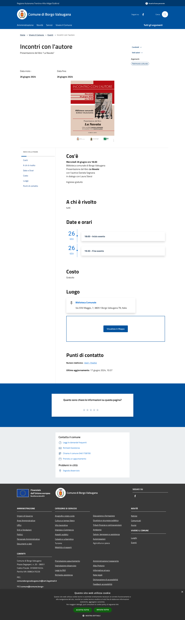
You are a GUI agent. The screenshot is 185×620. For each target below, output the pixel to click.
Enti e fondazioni (24, 529)
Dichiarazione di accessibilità (105, 579)
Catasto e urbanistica (64, 539)
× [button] (182, 592)
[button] (92, 615)
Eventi (50, 34)
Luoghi (134, 537)
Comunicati (136, 520)
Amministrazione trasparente (106, 561)
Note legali (97, 574)
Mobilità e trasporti (63, 547)
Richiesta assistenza (64, 574)
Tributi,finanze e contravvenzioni (107, 525)
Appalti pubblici (61, 534)
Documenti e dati (24, 543)
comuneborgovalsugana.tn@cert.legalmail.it (37, 580)
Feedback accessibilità (102, 584)
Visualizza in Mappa (115, 328)
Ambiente (97, 529)
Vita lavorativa (61, 525)
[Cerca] (165, 14)
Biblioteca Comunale (86, 302)
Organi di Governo (25, 515)
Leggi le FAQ (60, 570)
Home (22, 34)
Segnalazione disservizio (65, 565)
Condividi (137, 47)
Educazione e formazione (104, 515)
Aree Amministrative (26, 520)
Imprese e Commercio (64, 529)
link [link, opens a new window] (117, 604)
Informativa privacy (101, 570)
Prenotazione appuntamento (67, 561)
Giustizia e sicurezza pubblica (105, 520)
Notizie (134, 515)
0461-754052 (90, 362)
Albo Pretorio (98, 565)
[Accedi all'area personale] (155, 3)
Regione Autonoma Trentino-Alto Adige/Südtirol (38, 3)
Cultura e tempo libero (65, 520)
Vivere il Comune (36, 34)
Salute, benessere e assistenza (106, 534)
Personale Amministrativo (28, 539)
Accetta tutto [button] (82, 610)
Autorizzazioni (99, 539)
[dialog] (92, 604)
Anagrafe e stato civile (65, 515)
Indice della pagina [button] (30, 152)
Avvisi (133, 525)
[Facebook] (142, 14)
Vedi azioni (138, 52)
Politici (20, 534)
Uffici (19, 525)
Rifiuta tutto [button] (103, 610)
